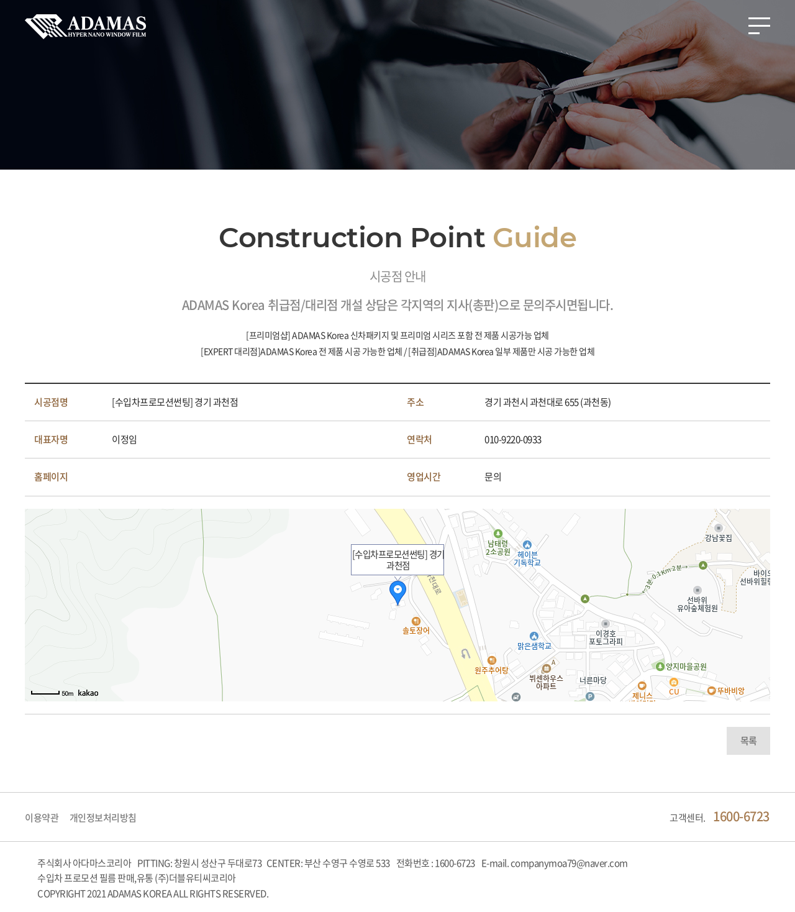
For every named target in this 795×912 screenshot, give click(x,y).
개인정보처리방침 (103, 817)
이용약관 (41, 817)
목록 (748, 740)
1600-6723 (741, 816)
